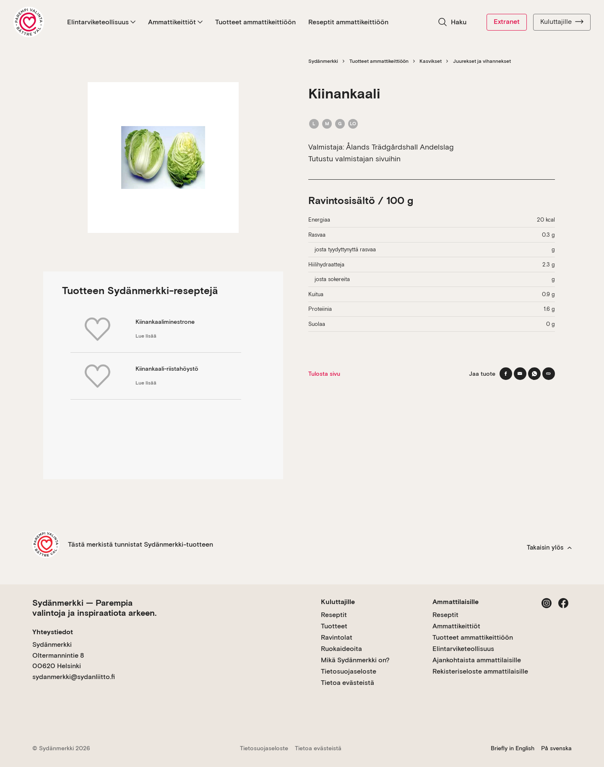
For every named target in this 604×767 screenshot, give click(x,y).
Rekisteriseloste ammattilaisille (480, 671)
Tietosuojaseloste (348, 671)
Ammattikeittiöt (175, 22)
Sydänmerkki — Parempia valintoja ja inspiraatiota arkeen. (94, 608)
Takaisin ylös (549, 547)
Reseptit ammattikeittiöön (348, 22)
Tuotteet (334, 626)
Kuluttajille (561, 22)
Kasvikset (430, 61)
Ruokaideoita (341, 649)
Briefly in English (512, 748)
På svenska (556, 748)
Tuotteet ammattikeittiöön (255, 22)
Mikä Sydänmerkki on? (355, 660)
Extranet (507, 22)
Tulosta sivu (324, 373)
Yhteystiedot (52, 632)
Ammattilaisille (455, 602)
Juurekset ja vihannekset (482, 61)
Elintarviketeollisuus (101, 22)
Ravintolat (336, 637)
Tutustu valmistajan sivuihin (354, 158)
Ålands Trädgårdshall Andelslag (400, 146)
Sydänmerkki (323, 61)
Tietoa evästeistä (347, 683)
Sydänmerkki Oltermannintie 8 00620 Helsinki (58, 655)
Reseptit (334, 615)
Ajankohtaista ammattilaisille (476, 660)
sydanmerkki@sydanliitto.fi (73, 677)
